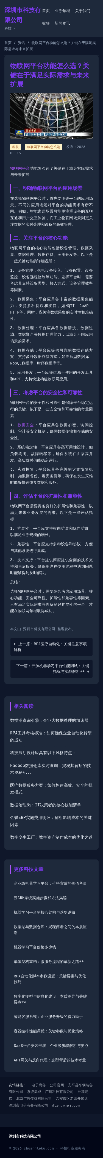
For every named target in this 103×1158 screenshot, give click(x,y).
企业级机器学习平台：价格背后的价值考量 (50, 883)
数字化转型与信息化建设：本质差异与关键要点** (50, 999)
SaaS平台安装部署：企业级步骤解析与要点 (51, 1045)
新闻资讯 (62, 23)
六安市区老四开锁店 (72, 1098)
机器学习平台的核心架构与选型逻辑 (44, 912)
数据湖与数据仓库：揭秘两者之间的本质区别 (50, 929)
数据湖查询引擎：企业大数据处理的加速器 (49, 720)
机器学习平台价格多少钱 (35, 947)
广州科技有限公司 (59, 1091)
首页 (46, 10)
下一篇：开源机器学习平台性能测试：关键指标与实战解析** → (52, 668)
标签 (46, 23)
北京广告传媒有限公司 (34, 1098)
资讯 (21, 42)
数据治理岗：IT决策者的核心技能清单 (45, 805)
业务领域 (62, 10)
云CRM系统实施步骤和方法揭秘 (40, 897)
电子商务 (39, 1085)
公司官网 (57, 1085)
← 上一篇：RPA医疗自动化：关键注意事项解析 (50, 646)
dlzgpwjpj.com (66, 1105)
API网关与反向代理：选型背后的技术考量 (50, 1060)
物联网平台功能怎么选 (43, 147)
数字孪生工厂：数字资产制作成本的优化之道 (51, 837)
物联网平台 (20, 168)
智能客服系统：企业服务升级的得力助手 (48, 1016)
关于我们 (82, 10)
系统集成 (34, 1091)
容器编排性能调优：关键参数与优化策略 (48, 1031)
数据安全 (26, 424)
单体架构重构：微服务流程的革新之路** (49, 961)
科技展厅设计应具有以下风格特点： (43, 752)
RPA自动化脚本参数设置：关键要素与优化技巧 (50, 979)
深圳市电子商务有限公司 (28, 1105)
